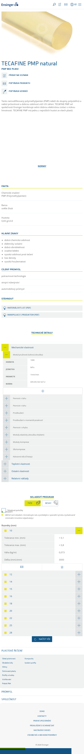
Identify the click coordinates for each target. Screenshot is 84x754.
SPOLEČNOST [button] (8, 699)
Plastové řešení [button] (11, 650)
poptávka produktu (19, 83)
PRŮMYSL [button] (6, 692)
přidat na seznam (18, 75)
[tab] (42, 347)
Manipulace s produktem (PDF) (23, 315)
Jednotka (10, 369)
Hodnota (10, 362)
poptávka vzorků (18, 91)
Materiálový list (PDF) (19, 308)
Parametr (10, 377)
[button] (80, 4)
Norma (9, 384)
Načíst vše (44, 639)
